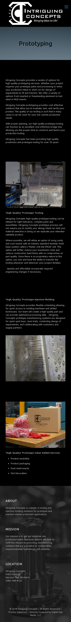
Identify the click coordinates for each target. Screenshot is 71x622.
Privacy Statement (18, 612)
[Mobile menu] (66, 7)
